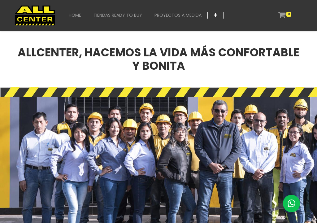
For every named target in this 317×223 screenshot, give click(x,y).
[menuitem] (75, 15)
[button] (216, 15)
